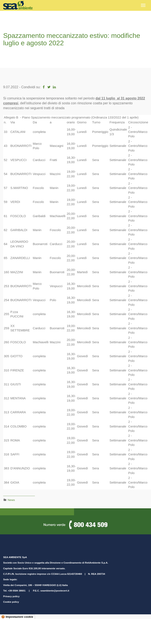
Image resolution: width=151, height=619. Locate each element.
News (11, 500)
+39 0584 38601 (16, 590)
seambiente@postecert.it (54, 590)
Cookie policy (11, 602)
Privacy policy (11, 596)
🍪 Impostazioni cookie (17, 616)
